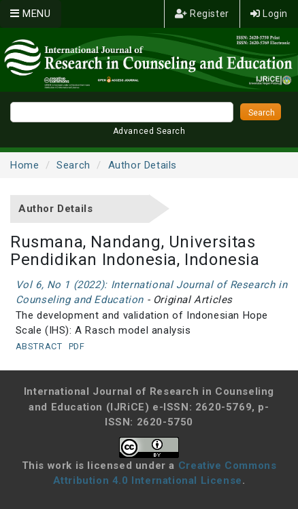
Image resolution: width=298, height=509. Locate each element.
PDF (77, 346)
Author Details (142, 165)
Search (73, 165)
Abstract (39, 346)
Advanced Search (149, 131)
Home (24, 165)
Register (202, 13)
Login (269, 13)
